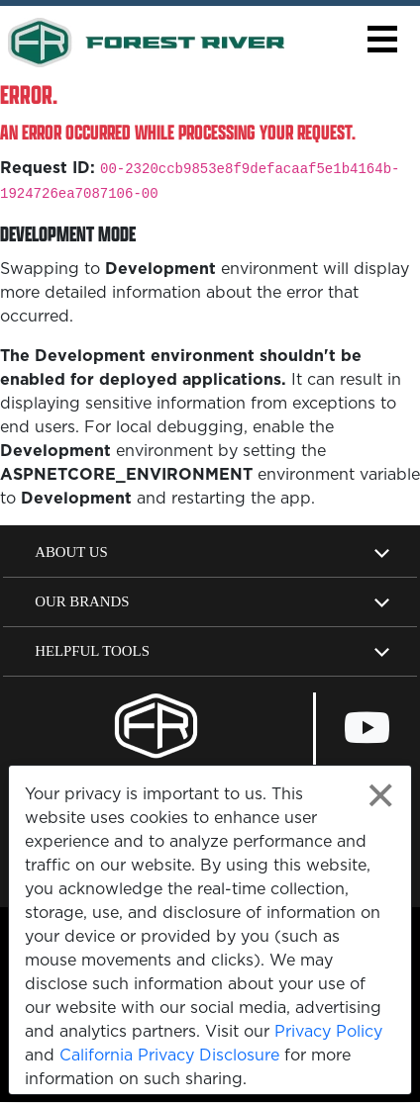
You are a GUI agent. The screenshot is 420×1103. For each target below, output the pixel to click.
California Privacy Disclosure (169, 1054)
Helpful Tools (92, 651)
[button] (382, 39)
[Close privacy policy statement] (381, 795)
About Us (71, 552)
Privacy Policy (328, 1031)
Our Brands (82, 601)
